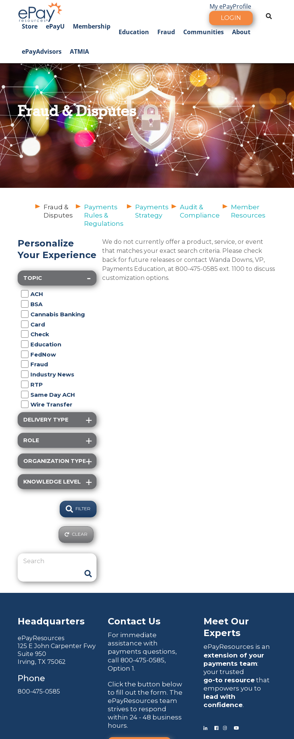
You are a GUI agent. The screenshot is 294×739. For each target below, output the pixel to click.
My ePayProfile (230, 6)
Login (231, 17)
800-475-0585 (39, 691)
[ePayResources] (40, 11)
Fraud (166, 32)
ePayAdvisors (42, 51)
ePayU (55, 26)
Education (134, 32)
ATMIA (79, 51)
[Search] (51, 561)
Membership (91, 26)
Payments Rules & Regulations (104, 215)
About (241, 32)
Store (30, 26)
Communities (203, 32)
